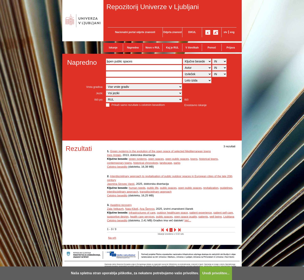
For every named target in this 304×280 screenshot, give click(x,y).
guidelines (226, 187)
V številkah (192, 47)
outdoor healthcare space (172, 212)
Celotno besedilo (117, 166)
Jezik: (99, 93)
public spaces (168, 187)
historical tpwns (208, 158)
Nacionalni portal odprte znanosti (135, 32)
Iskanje (113, 47)
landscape (166, 162)
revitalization (210, 187)
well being (215, 216)
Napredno (133, 47)
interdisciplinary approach (122, 191)
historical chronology (145, 162)
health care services (142, 216)
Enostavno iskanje (195, 105)
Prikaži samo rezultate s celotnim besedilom (138, 104)
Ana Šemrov (147, 208)
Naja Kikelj (131, 208)
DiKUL (192, 32)
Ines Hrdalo (114, 155)
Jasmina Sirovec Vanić (121, 183)
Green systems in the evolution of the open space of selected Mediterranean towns (160, 151)
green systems (138, 158)
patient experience (200, 212)
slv (225, 32)
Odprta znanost (172, 32)
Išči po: (98, 99)
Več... (187, 220)
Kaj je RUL (172, 47)
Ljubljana (228, 216)
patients (203, 216)
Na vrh (112, 237)
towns (194, 158)
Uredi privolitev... (215, 273)
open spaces (156, 158)
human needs (137, 187)
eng (232, 32)
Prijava (231, 47)
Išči (186, 99)
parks (177, 162)
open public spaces (177, 158)
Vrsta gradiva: (94, 86)
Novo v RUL (152, 47)
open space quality (185, 216)
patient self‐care (223, 212)
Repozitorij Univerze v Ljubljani (152, 7)
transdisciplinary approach (156, 191)
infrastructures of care (142, 212)
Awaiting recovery (121, 205)
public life (152, 187)
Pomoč (212, 47)
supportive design (118, 216)
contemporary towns (119, 162)
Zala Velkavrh (115, 208)
